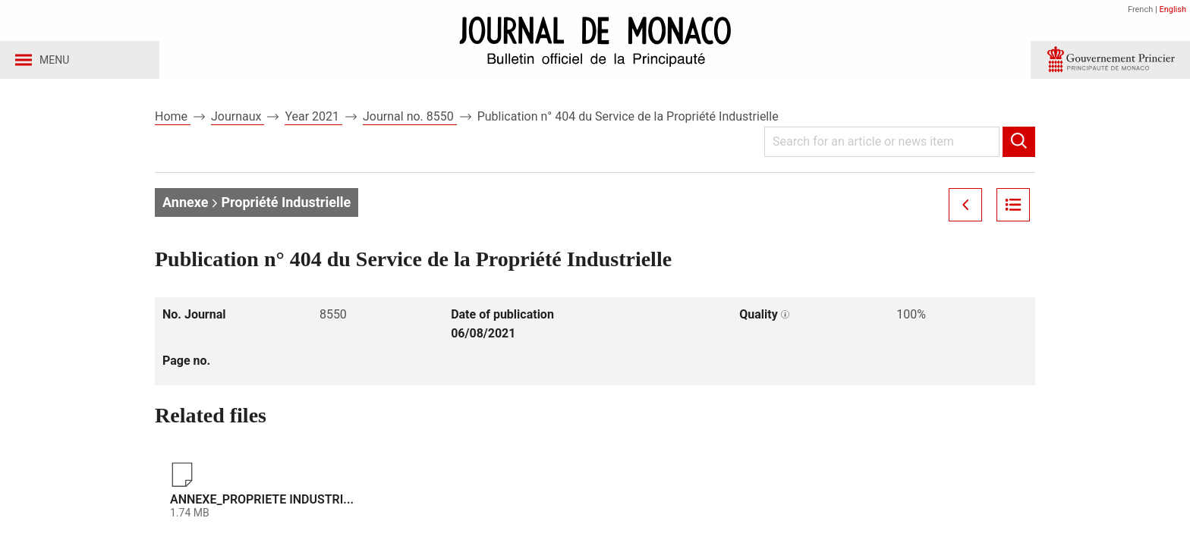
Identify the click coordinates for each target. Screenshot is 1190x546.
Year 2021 (313, 120)
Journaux (237, 120)
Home (172, 120)
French (1140, 9)
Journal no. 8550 (410, 120)
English (1172, 9)
